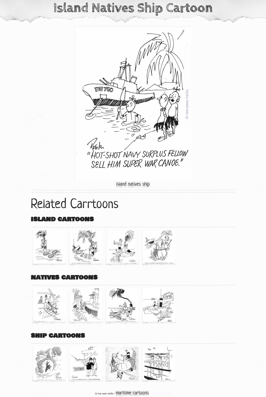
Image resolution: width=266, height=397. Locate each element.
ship (146, 184)
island (121, 184)
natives (134, 184)
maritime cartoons (132, 393)
